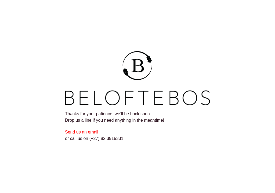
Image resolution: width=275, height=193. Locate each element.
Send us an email (82, 132)
